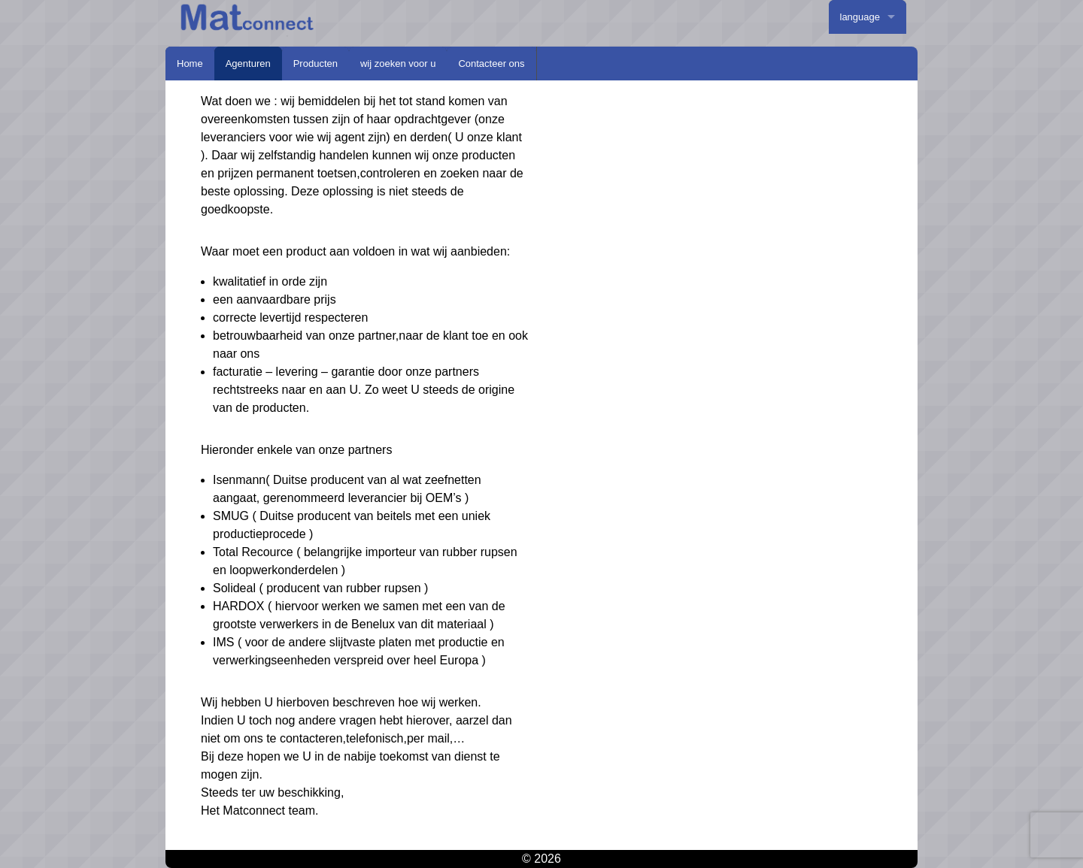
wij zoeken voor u (397, 63)
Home (190, 63)
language (860, 17)
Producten (315, 63)
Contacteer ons (491, 63)
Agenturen (248, 63)
